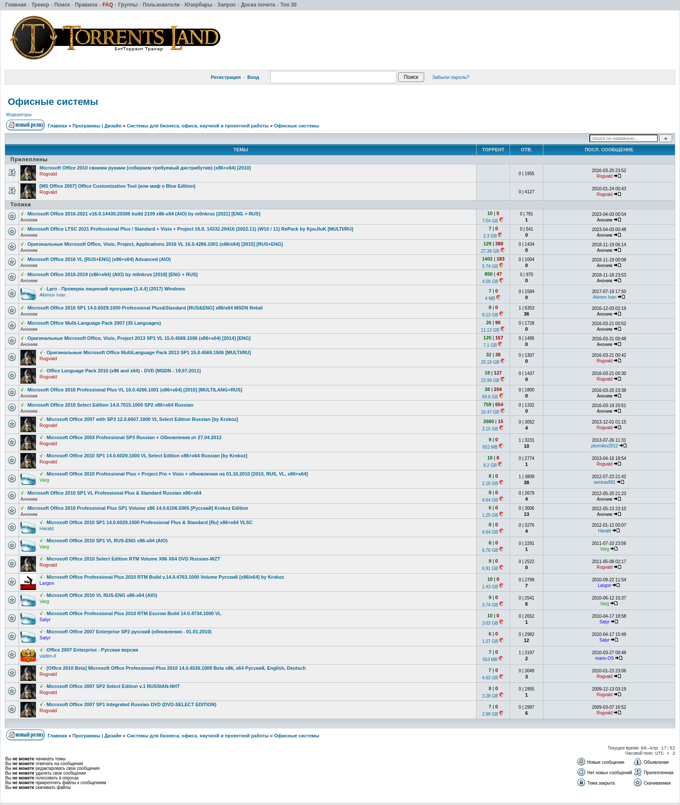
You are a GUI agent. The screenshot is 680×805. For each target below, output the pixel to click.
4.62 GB (490, 677)
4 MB (490, 298)
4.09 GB (490, 281)
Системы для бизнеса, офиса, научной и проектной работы (197, 125)
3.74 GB (490, 605)
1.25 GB (490, 515)
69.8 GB (490, 396)
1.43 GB (490, 586)
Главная (57, 125)
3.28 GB (490, 696)
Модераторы (19, 114)
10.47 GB (490, 412)
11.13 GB (490, 330)
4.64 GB (490, 500)
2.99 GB (490, 714)
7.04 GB (490, 220)
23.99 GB (490, 380)
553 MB (490, 659)
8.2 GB (490, 465)
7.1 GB (490, 345)
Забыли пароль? (450, 77)
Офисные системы (53, 101)
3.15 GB (490, 429)
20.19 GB (490, 362)
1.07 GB (490, 641)
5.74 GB (490, 266)
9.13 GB (490, 315)
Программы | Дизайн (96, 125)
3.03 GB (490, 623)
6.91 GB (490, 568)
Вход (253, 77)
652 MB (490, 447)
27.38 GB (490, 251)
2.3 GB (490, 236)
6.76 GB (490, 550)
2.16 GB (490, 483)
